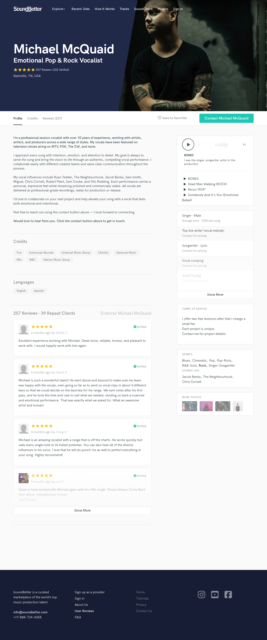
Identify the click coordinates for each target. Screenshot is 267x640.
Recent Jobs (81, 9)
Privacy (141, 605)
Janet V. (62, 373)
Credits (32, 119)
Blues (186, 361)
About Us (81, 605)
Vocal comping (192, 261)
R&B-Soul (189, 366)
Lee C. (60, 482)
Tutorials (142, 599)
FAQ (78, 617)
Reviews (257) (53, 119)
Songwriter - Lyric (194, 246)
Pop (212, 361)
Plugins (163, 9)
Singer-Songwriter (222, 366)
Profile (17, 119)
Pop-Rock (224, 361)
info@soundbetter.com (30, 612)
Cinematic (199, 361)
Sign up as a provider (90, 592)
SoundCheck (143, 9)
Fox (19, 252)
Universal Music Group (76, 252)
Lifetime (103, 252)
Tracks (124, 9)
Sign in (178, 9)
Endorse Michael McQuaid (126, 313)
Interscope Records (41, 252)
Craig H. (62, 432)
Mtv (19, 260)
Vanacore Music (126, 252)
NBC (32, 260)
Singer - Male (191, 216)
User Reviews (84, 611)
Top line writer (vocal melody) (203, 231)
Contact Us (144, 611)
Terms (140, 592)
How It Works (105, 9)
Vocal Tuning (191, 276)
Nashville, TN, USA (27, 76)
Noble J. (62, 333)
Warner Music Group (56, 260)
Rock (202, 366)
